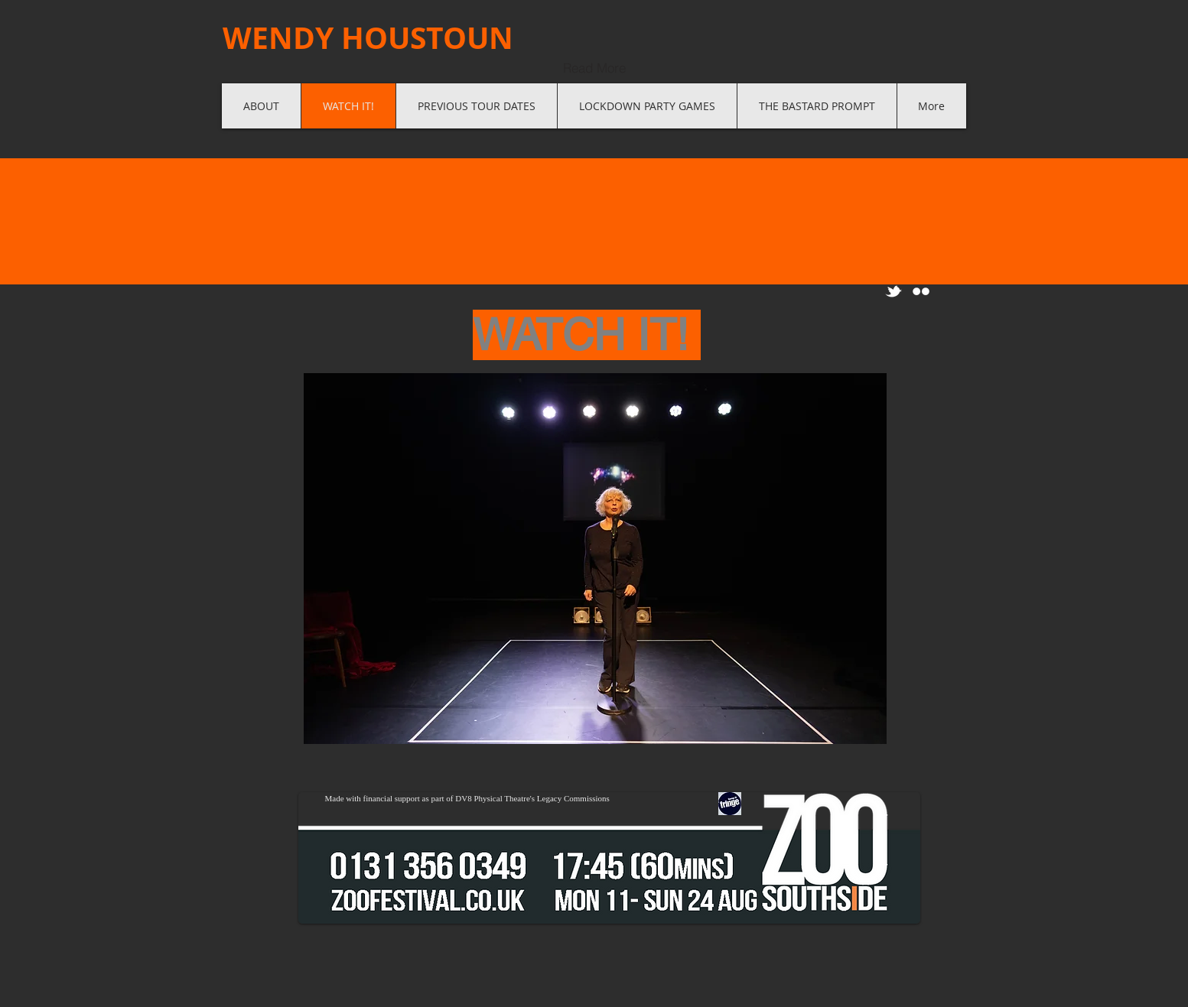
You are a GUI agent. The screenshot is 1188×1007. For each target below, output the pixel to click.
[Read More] (594, 67)
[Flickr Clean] (921, 291)
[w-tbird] (893, 291)
